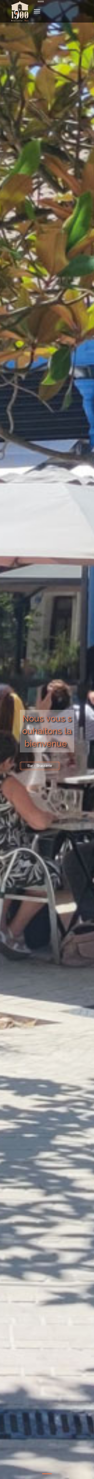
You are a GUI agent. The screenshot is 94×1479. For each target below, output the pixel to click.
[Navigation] (37, 11)
